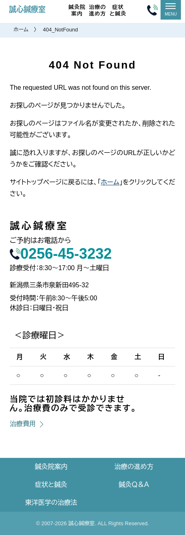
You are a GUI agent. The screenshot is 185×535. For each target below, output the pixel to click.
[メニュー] (171, 10)
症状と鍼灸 (118, 10)
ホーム (21, 30)
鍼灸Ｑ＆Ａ (134, 484)
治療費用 (23, 423)
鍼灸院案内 (77, 10)
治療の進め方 (97, 10)
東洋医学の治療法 (51, 502)
